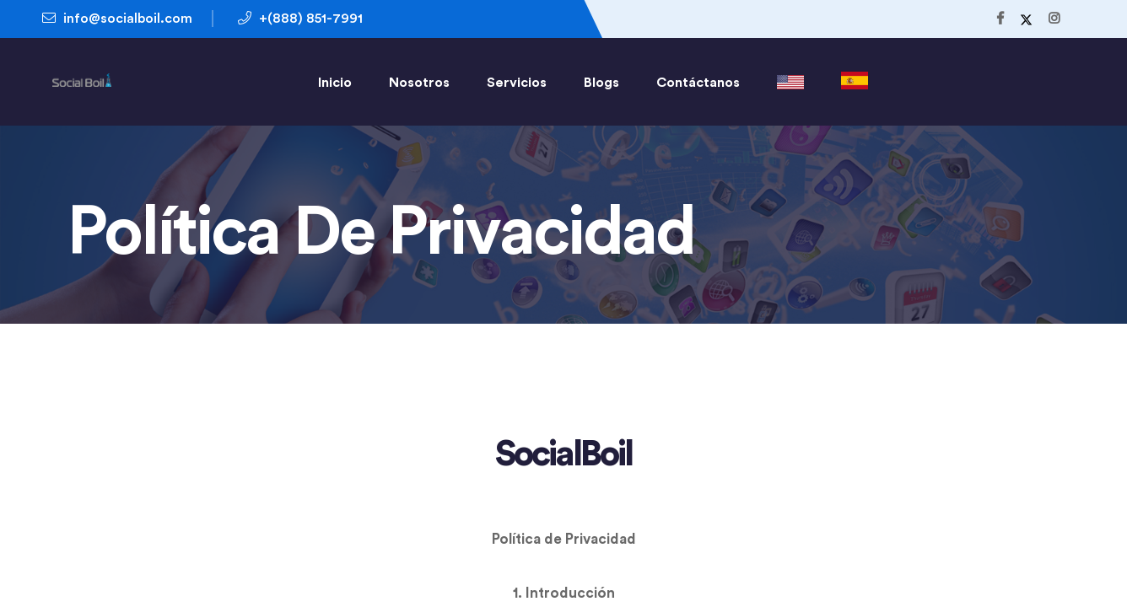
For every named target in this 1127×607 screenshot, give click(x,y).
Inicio (335, 82)
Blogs (601, 82)
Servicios (517, 82)
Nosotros (419, 82)
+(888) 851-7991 (300, 18)
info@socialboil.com (117, 18)
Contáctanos (698, 82)
